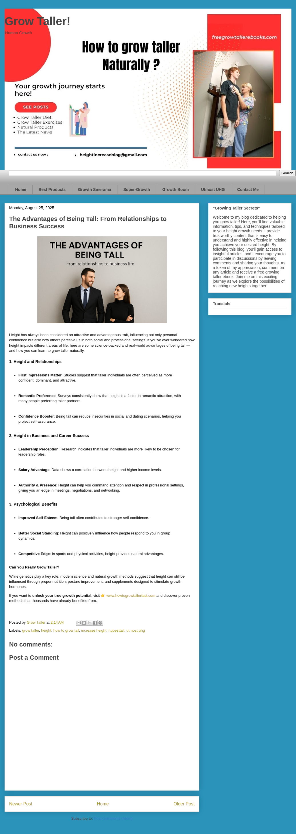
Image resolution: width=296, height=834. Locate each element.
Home (20, 189)
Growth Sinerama (94, 189)
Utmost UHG (213, 189)
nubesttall (117, 630)
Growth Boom (175, 189)
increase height (93, 630)
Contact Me (248, 189)
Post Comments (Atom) (113, 818)
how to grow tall (66, 630)
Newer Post (20, 803)
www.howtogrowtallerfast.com (130, 595)
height (46, 630)
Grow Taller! (37, 21)
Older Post (184, 803)
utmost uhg (136, 630)
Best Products (52, 189)
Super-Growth (136, 189)
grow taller (30, 630)
